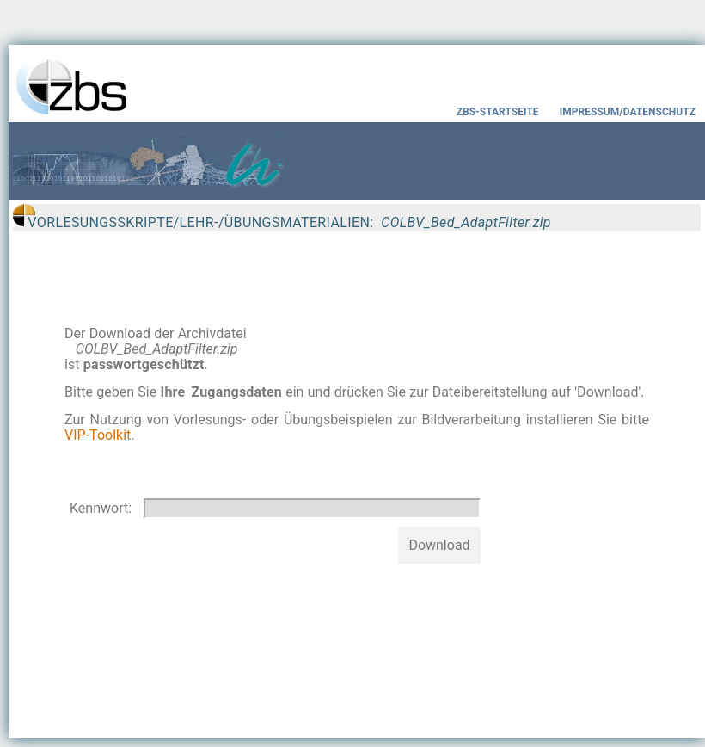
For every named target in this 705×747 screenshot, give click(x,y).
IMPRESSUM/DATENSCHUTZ (630, 112)
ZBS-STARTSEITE (498, 112)
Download (438, 545)
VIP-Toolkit (97, 435)
